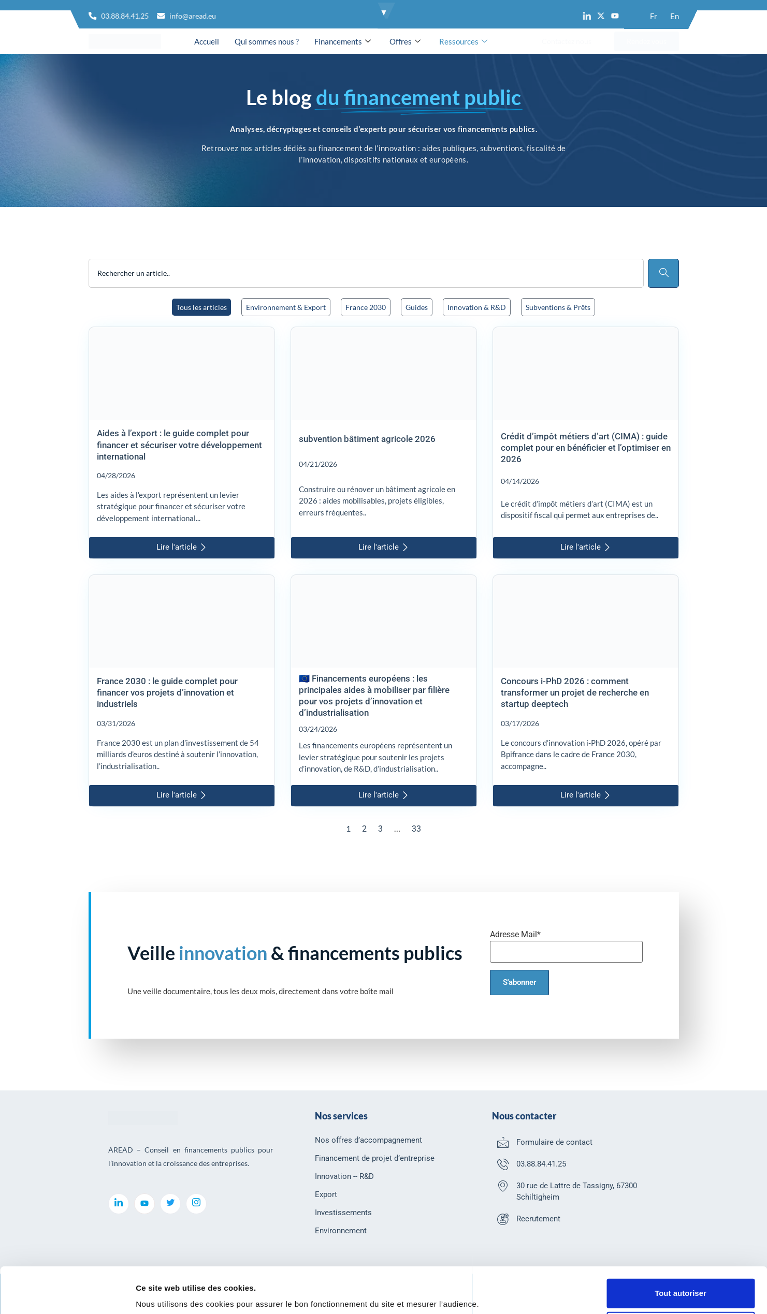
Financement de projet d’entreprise (375, 1158)
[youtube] (144, 1203)
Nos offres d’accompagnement (368, 1140)
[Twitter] (170, 1203)
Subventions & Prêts (558, 307)
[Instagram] (196, 1203)
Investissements (343, 1212)
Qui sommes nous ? (267, 41)
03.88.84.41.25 (541, 1164)
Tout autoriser (680, 1253)
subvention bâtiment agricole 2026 (367, 439)
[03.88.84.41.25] (503, 1164)
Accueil (206, 41)
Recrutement (538, 1218)
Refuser (680, 1286)
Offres (405, 41)
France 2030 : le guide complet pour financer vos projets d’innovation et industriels (167, 692)
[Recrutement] (503, 1218)
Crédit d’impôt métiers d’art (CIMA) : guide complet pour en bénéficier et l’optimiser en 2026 (586, 447)
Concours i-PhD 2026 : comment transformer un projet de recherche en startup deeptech (575, 692)
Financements (342, 41)
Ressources (463, 41)
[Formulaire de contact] (503, 1142)
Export (326, 1194)
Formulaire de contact (554, 1142)
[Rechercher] (663, 273)
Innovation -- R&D (344, 1176)
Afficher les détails (171, 1293)
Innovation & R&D (476, 307)
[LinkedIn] (118, 1203)
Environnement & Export (286, 307)
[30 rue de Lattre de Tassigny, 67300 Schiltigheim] (503, 1185)
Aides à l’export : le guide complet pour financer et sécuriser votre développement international (179, 444)
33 (416, 829)
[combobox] (366, 273)
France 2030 (365, 307)
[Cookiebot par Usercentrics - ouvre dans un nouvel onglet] (67, 1294)
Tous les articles (201, 307)
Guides (417, 307)
